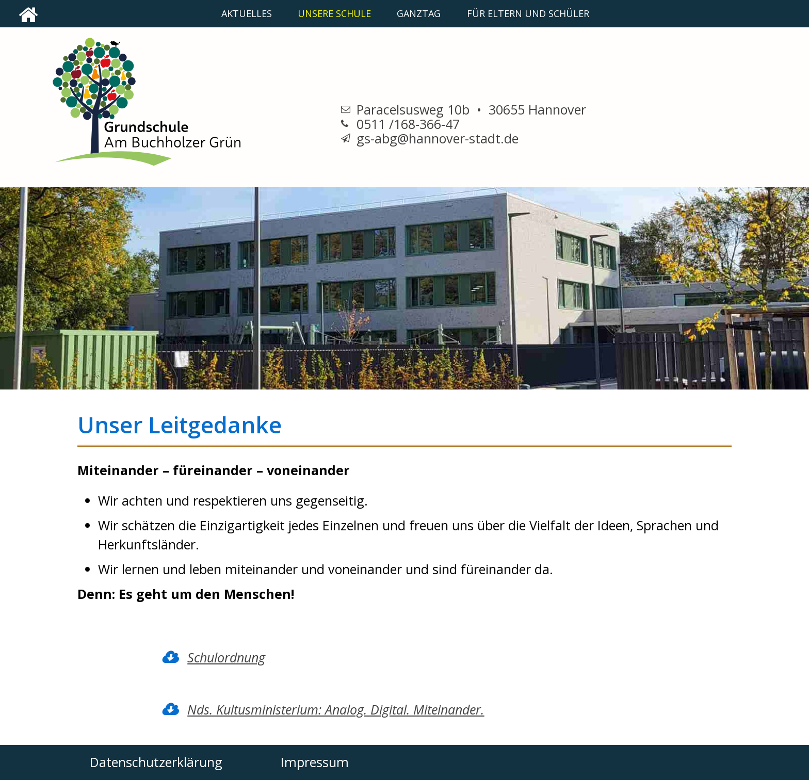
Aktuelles (246, 13)
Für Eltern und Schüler (528, 13)
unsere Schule (334, 13)
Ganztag (419, 13)
